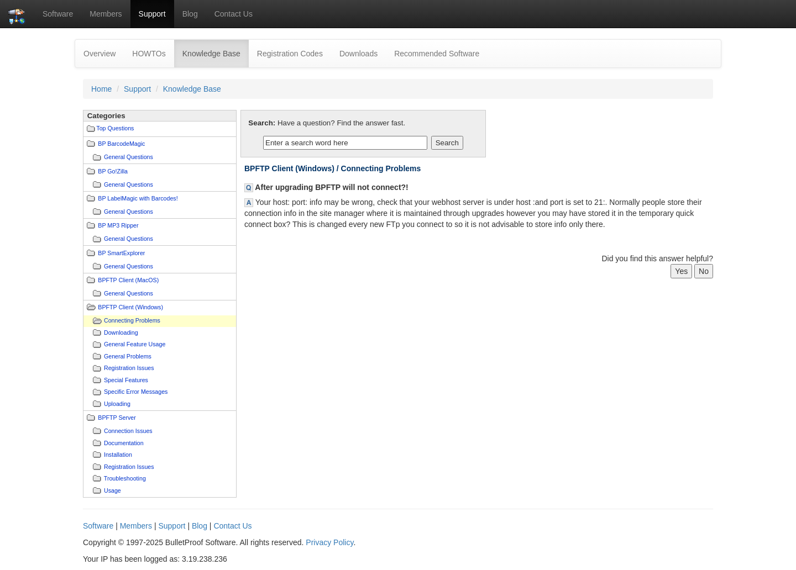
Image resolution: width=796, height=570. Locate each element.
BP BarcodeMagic (121, 143)
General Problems (127, 356)
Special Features (126, 380)
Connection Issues (128, 431)
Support (152, 13)
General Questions (128, 157)
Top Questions (115, 128)
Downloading (121, 332)
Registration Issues (129, 368)
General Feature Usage (134, 344)
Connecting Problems (132, 320)
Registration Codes (290, 53)
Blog (190, 13)
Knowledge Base (215, 53)
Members (106, 13)
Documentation (124, 443)
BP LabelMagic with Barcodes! (137, 198)
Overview (99, 53)
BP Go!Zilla (113, 171)
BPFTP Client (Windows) (130, 307)
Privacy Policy (329, 542)
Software (58, 13)
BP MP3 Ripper (118, 225)
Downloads (358, 53)
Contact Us (233, 13)
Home (101, 89)
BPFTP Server (117, 417)
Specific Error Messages (135, 391)
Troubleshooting (125, 478)
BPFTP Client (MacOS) (128, 280)
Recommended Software (436, 53)
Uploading (117, 403)
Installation (118, 454)
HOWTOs (148, 53)
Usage (112, 490)
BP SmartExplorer (121, 253)
